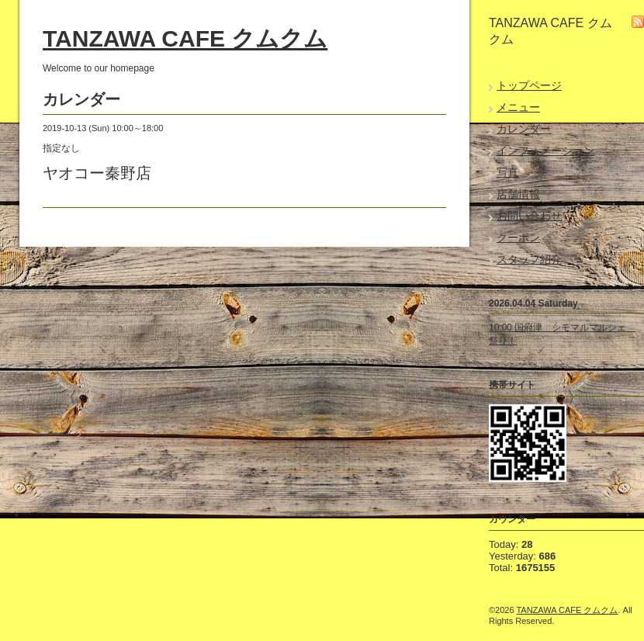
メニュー (518, 107)
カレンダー (524, 129)
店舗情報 (518, 194)
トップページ (529, 85)
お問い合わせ (529, 216)
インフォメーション (545, 150)
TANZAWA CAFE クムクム (185, 38)
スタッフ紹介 (529, 259)
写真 (507, 172)
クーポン (518, 237)
